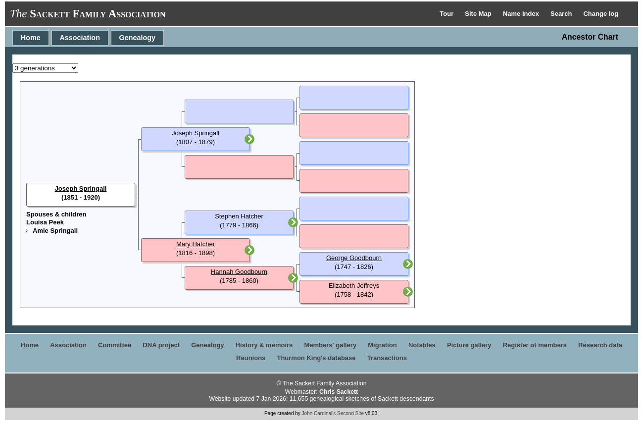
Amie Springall (55, 230)
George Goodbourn (354, 258)
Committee (114, 345)
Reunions (250, 358)
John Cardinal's (319, 413)
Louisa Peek (45, 222)
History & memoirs (264, 345)
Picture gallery (469, 345)
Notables (422, 345)
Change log (600, 13)
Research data (600, 345)
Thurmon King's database (316, 358)
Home (31, 38)
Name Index (522, 13)
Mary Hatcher (195, 244)
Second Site (350, 413)
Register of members (535, 345)
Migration (382, 345)
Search (562, 13)
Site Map (479, 13)
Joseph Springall (81, 188)
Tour (447, 13)
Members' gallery (330, 345)
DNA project (161, 345)
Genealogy (137, 38)
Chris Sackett (338, 391)
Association (79, 38)
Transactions (387, 358)
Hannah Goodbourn (239, 271)
